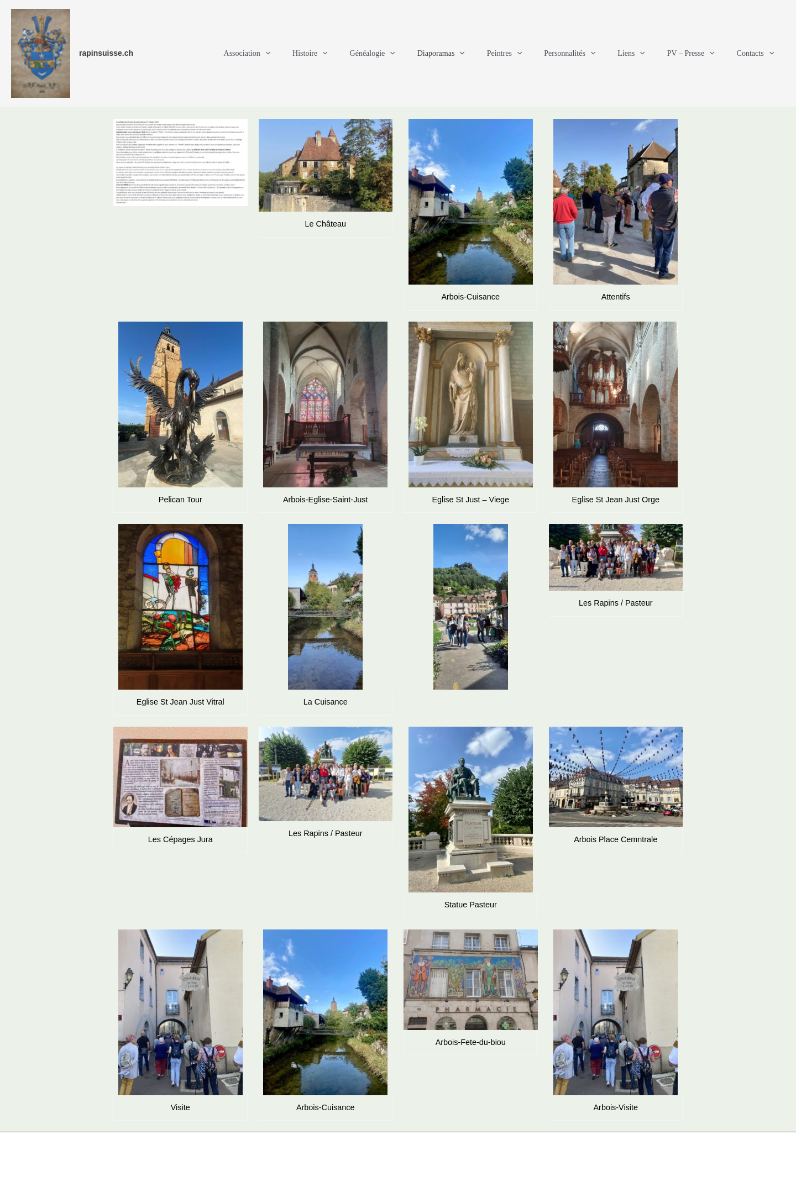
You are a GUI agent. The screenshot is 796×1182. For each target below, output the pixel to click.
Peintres (534, 53)
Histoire (360, 53)
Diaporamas (477, 53)
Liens (648, 53)
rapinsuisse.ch (106, 53)
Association (303, 53)
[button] (322, 53)
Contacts (758, 53)
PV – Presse (701, 53)
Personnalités (593, 53)
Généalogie (415, 53)
